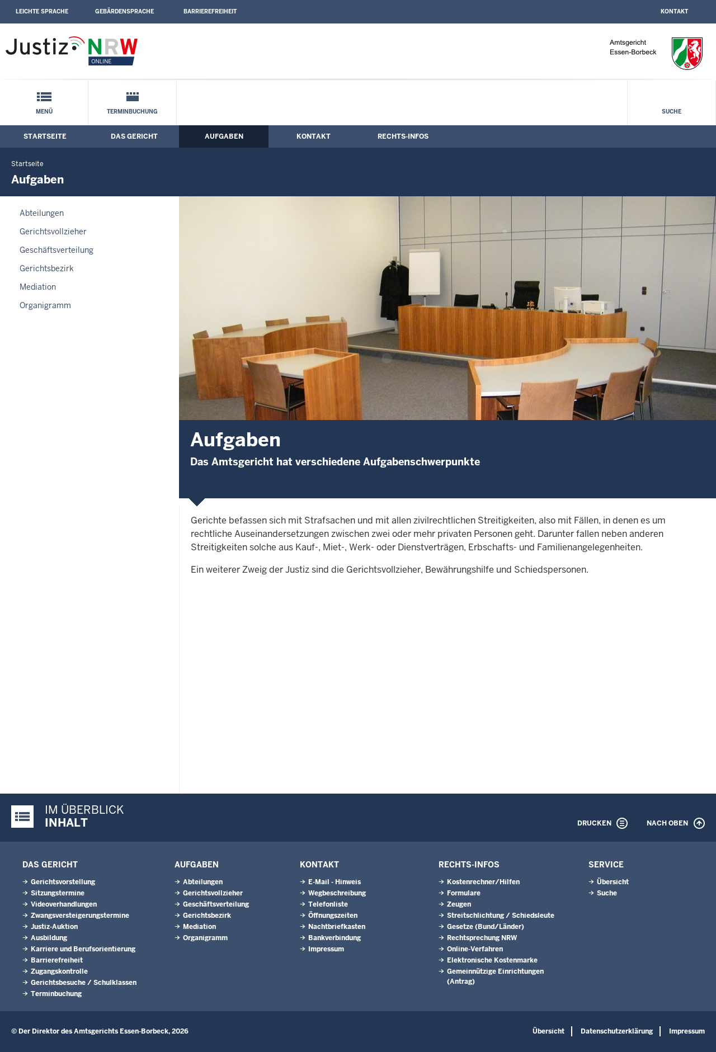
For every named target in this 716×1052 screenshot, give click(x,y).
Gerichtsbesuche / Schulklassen (83, 982)
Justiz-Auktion (54, 926)
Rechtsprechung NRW (482, 937)
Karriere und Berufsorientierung (83, 949)
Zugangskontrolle (59, 971)
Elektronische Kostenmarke (492, 960)
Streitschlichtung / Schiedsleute (500, 915)
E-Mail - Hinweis (334, 882)
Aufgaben (224, 136)
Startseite (45, 136)
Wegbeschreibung (337, 893)
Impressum (326, 949)
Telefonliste (328, 904)
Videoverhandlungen (64, 904)
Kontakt (674, 11)
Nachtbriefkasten (336, 926)
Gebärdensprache (124, 11)
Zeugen (459, 904)
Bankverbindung (334, 937)
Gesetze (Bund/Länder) (485, 926)
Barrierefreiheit (210, 11)
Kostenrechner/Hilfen (483, 882)
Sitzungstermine (57, 893)
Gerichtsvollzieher (53, 232)
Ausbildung (49, 937)
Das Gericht (134, 136)
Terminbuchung (132, 111)
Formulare (464, 893)
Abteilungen (42, 213)
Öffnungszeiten (332, 915)
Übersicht (613, 882)
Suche (671, 111)
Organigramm (45, 305)
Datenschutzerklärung (617, 1031)
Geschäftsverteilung (56, 250)
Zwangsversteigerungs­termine (80, 915)
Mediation (38, 287)
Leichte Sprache (42, 11)
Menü (44, 111)
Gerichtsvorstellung (63, 882)
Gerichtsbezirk (47, 268)
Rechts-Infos (403, 136)
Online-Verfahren (475, 949)
